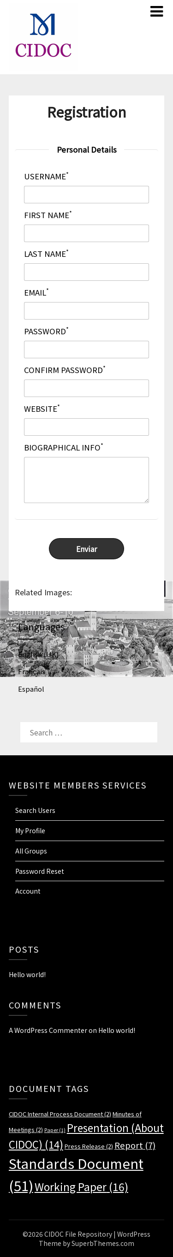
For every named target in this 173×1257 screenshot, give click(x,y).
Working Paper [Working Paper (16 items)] (81, 1186)
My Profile (30, 830)
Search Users (35, 810)
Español (31, 689)
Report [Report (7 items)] (134, 1144)
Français (31, 671)
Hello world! (27, 974)
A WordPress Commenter (48, 1030)
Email (36, 292)
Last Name (46, 254)
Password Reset (39, 871)
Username (46, 176)
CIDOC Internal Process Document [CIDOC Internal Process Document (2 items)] (60, 1113)
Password (46, 331)
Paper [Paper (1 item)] (55, 1130)
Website (42, 409)
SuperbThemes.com (103, 1243)
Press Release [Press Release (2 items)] (89, 1146)
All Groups (31, 850)
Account (28, 890)
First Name (48, 215)
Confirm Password (65, 370)
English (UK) (38, 654)
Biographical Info (63, 447)
